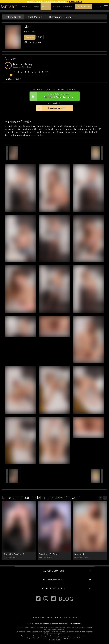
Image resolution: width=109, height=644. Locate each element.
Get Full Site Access (54, 96)
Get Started (83, 6)
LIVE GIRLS (67, 6)
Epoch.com (83, 636)
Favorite (30, 37)
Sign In (98, 6)
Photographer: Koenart (61, 17)
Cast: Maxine (35, 17)
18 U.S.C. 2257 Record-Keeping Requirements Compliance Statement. (54, 623)
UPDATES (26, 6)
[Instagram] (45, 599)
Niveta (28, 26)
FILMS (36, 6)
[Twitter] (38, 599)
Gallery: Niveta (13, 17)
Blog (66, 598)
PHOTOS (46, 6)
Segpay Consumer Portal (72, 638)
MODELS (56, 6)
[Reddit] (53, 599)
